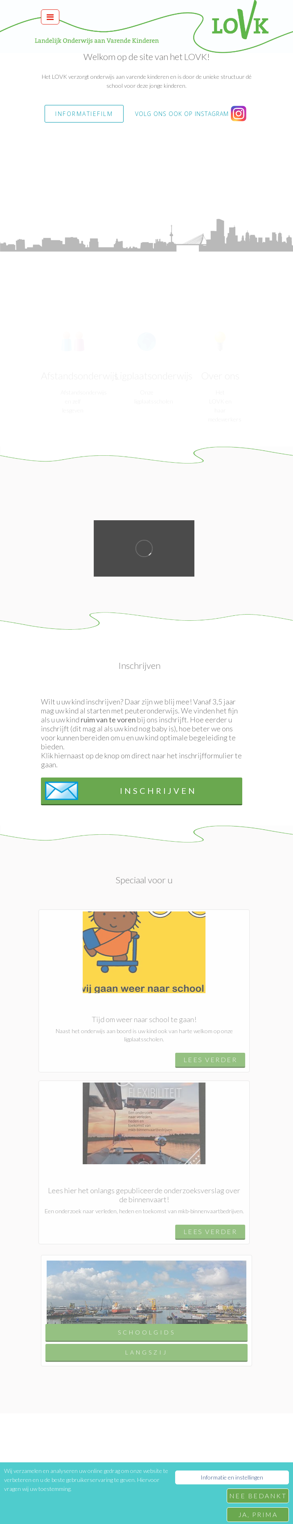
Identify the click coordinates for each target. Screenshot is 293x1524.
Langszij (146, 1355)
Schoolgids (147, 1335)
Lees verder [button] (207, 1059)
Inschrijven (121, 791)
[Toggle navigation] (50, 17)
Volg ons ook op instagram (190, 114)
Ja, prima (258, 1514)
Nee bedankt (258, 1495)
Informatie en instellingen (232, 1477)
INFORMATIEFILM (84, 114)
